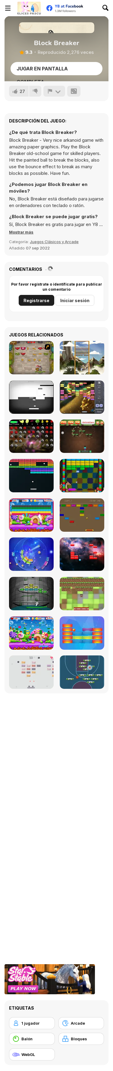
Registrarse (36, 300)
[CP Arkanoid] (82, 515)
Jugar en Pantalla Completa (42, 70)
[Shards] (31, 554)
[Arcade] (81, 1023)
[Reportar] (54, 91)
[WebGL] (32, 1054)
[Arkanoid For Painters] (31, 593)
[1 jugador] (32, 1023)
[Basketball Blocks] (82, 672)
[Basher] (82, 554)
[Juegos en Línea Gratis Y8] (29, 8)
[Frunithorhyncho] (31, 436)
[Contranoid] (31, 397)
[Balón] (32, 1039)
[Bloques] (81, 1039)
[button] (21, 232)
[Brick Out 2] (31, 515)
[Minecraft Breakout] (82, 593)
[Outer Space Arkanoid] (82, 397)
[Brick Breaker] (31, 633)
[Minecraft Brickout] (82, 436)
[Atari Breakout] (31, 475)
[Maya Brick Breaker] (82, 357)
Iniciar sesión (74, 300)
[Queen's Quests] (31, 357)
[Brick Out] (82, 475)
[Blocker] (82, 633)
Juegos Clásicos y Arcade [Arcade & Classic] (54, 241)
